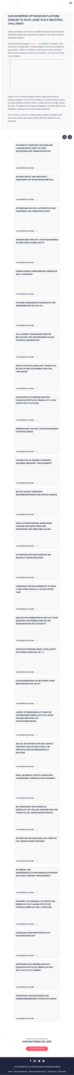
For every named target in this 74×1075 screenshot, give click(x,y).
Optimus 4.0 (34, 44)
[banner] (11, 3)
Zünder (10, 1071)
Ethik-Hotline (62, 1071)
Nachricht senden (37, 1048)
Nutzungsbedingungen (21, 1071)
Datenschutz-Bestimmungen (37, 1071)
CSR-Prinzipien (52, 1071)
